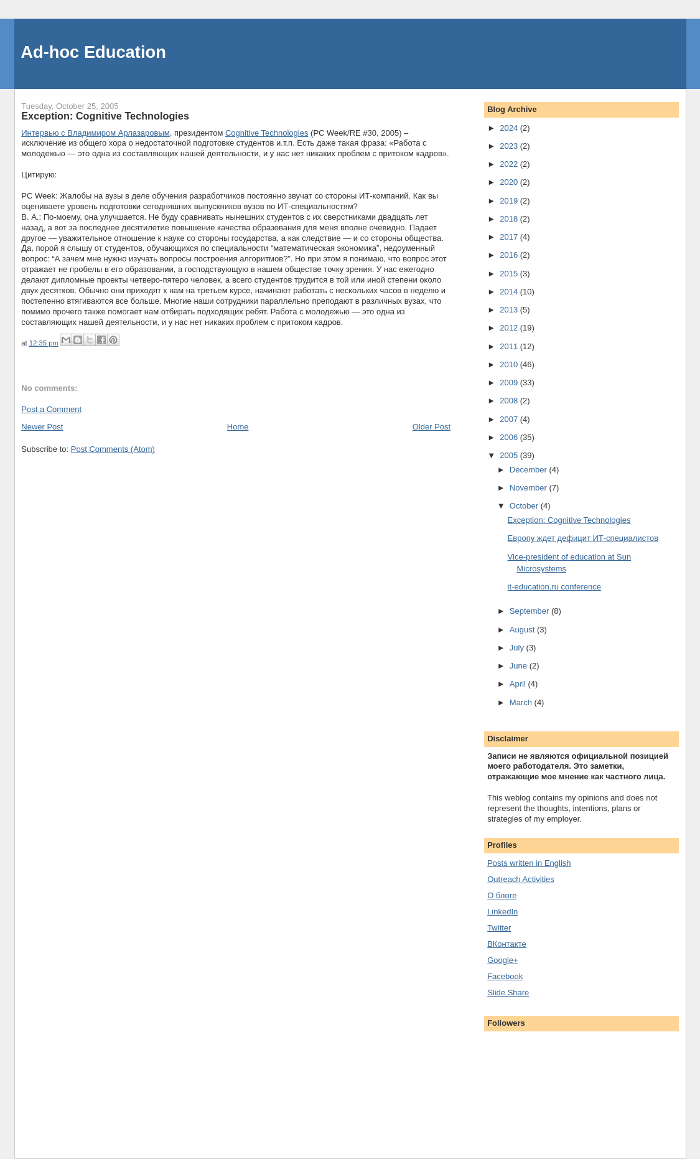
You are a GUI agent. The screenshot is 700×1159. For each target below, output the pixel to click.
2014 (510, 291)
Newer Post (42, 426)
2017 (510, 237)
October (525, 505)
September (530, 611)
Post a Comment (51, 409)
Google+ (502, 960)
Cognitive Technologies (266, 133)
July (518, 647)
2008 (510, 400)
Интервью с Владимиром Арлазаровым (95, 133)
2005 (510, 455)
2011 (510, 346)
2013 (510, 309)
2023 (510, 146)
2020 (510, 182)
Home (238, 426)
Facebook (505, 976)
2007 (510, 419)
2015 (510, 273)
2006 (510, 437)
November (529, 487)
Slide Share (508, 992)
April (519, 683)
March (522, 702)
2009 (510, 382)
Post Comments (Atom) (113, 449)
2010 (510, 364)
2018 (510, 218)
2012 (510, 327)
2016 (510, 255)
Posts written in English (529, 863)
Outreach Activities (520, 879)
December (529, 469)
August (523, 629)
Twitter (499, 927)
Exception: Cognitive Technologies (569, 520)
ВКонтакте (506, 944)
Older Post (431, 426)
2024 (510, 128)
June (520, 665)
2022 (510, 164)
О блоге (501, 895)
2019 (510, 200)
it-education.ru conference (554, 586)
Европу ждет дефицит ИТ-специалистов (583, 538)
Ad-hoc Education (93, 52)
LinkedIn (502, 911)
